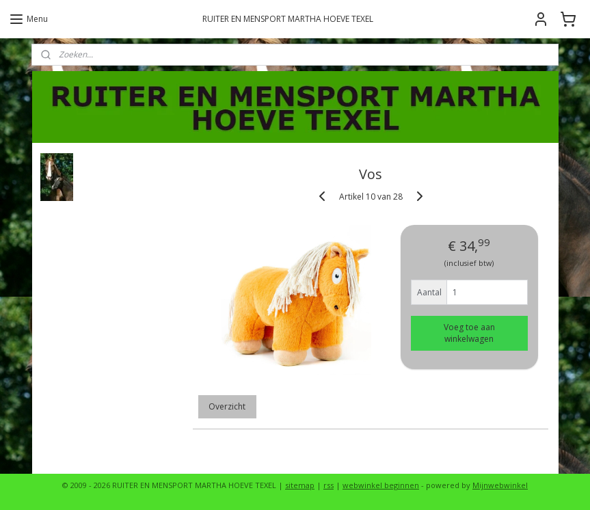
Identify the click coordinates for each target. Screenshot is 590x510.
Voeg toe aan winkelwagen (468, 333)
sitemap (299, 485)
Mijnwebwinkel (500, 485)
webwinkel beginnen (381, 485)
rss (328, 485)
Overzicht (227, 406)
